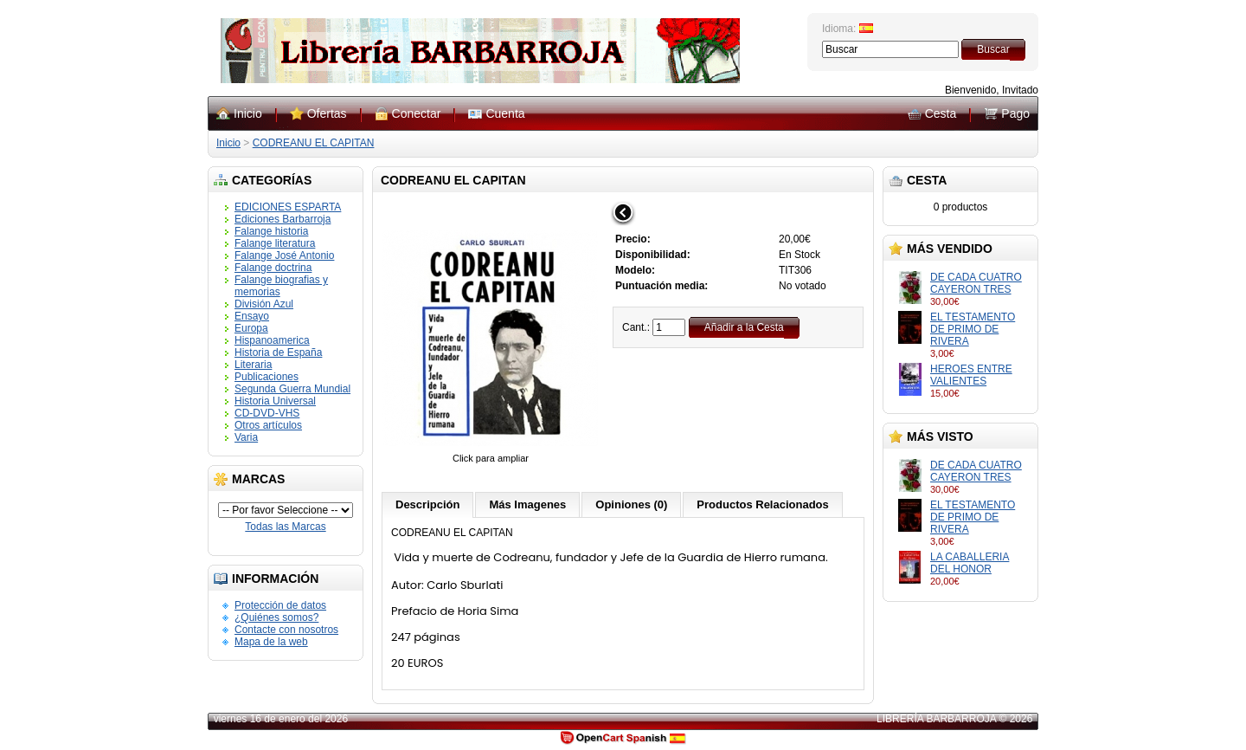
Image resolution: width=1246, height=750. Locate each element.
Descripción (427, 504)
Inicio (248, 113)
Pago (1015, 113)
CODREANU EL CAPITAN (314, 143)
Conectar (416, 113)
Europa (251, 328)
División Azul (263, 304)
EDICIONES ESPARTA (287, 207)
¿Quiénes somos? (276, 617)
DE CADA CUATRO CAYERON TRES (976, 283)
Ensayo (251, 316)
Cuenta (504, 113)
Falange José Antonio (284, 255)
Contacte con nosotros (286, 630)
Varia (246, 437)
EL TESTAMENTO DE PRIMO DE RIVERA (972, 329)
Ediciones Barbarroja (282, 219)
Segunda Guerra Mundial (292, 389)
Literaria (253, 365)
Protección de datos (280, 605)
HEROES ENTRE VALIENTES (971, 375)
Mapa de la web (271, 642)
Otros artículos (268, 425)
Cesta (941, 113)
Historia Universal (275, 401)
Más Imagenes (527, 504)
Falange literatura (274, 243)
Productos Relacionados (762, 504)
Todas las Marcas (285, 526)
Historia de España (278, 352)
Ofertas (327, 113)
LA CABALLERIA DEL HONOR (969, 563)
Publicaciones (266, 377)
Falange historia (271, 231)
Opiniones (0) (631, 504)
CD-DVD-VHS (266, 413)
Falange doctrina (273, 268)
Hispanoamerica (272, 340)
